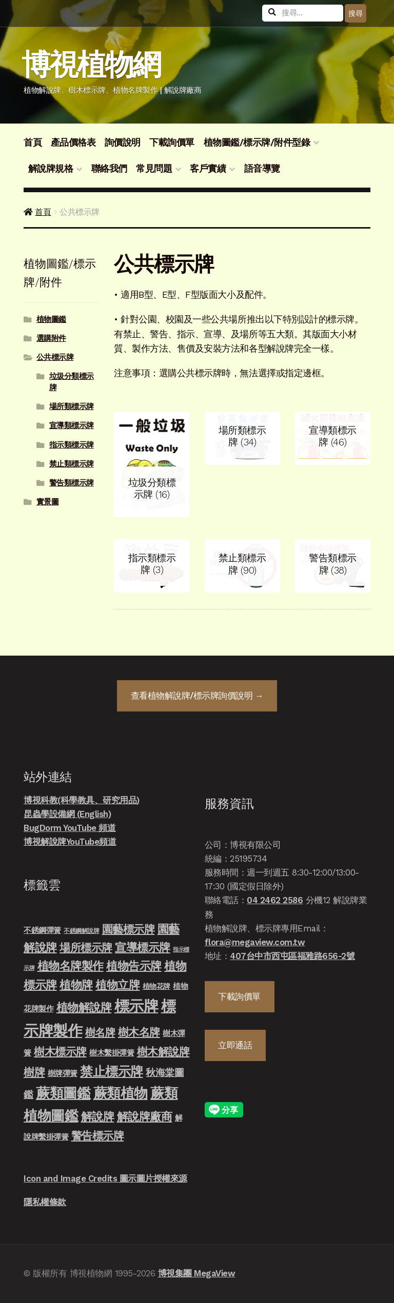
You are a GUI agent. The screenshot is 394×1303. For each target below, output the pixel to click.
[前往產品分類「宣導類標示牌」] (332, 438)
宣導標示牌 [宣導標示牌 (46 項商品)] (142, 947)
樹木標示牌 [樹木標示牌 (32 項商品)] (60, 1052)
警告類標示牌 (71, 482)
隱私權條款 (45, 1202)
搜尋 (355, 13)
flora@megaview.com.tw (255, 942)
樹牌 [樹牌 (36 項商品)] (34, 1072)
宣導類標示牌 (71, 425)
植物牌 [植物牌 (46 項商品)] (76, 984)
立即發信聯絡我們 (368, 1253)
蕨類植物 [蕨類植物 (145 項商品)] (120, 1093)
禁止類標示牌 (71, 464)
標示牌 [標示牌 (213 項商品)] (136, 1006)
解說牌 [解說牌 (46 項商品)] (97, 1116)
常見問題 (154, 169)
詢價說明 (123, 142)
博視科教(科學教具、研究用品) (82, 800)
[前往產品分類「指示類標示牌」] (151, 566)
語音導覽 (262, 169)
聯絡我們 (109, 169)
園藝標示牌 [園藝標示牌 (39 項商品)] (128, 929)
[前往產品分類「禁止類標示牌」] (242, 566)
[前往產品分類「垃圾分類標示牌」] (151, 464)
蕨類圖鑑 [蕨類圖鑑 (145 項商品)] (63, 1093)
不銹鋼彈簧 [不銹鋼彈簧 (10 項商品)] (42, 930)
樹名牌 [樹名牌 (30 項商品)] (100, 1032)
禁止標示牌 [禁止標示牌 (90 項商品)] (111, 1071)
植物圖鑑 (51, 319)
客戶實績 (208, 169)
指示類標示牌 (71, 445)
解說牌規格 (50, 169)
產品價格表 (73, 142)
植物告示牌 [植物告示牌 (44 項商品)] (134, 966)
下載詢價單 (171, 142)
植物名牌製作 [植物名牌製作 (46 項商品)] (70, 965)
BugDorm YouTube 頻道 (69, 828)
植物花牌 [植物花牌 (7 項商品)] (156, 986)
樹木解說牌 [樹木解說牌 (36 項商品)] (163, 1051)
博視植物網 (91, 65)
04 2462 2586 (275, 900)
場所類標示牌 (71, 406)
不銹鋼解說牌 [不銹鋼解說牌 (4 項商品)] (81, 930)
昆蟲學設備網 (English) (67, 814)
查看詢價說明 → (197, 695)
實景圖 (47, 501)
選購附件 (51, 338)
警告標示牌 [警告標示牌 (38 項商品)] (97, 1135)
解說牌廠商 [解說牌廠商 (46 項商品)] (144, 1116)
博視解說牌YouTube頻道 (70, 842)
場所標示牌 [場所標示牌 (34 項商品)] (86, 948)
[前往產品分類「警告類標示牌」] (332, 566)
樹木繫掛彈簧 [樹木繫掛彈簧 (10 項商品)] (111, 1052)
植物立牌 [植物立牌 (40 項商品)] (117, 985)
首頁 (33, 142)
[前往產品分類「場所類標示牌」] (242, 438)
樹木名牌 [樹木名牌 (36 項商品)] (139, 1032)
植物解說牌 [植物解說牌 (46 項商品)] (84, 1007)
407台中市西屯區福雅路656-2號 (292, 956)
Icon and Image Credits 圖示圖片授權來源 (105, 1178)
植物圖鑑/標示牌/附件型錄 (257, 142)
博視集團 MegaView (196, 1273)
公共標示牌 (55, 357)
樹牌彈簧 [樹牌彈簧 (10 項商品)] (62, 1073)
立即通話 (235, 1045)
